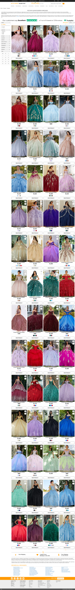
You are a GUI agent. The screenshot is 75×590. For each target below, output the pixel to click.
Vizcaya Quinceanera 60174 (51, 367)
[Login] (62, 1)
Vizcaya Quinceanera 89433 (35, 367)
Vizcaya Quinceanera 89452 (19, 402)
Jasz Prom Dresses (16, 575)
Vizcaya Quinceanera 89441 (67, 367)
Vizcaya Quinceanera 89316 (35, 297)
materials (4, 45)
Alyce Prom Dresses (16, 567)
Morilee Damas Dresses (33, 574)
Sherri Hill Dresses (48, 574)
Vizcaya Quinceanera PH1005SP (67, 87)
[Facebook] (15, 578)
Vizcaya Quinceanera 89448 (19, 472)
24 (8, 61)
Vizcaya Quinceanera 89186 (35, 87)
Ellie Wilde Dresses (16, 572)
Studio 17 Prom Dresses (65, 568)
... (70, 24)
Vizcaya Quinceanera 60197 (51, 437)
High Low (3, 31)
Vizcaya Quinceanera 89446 (35, 472)
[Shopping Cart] (58, 1)
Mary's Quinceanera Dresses (33, 573)
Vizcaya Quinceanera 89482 (35, 507)
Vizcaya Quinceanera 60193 (19, 262)
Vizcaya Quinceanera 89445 (51, 472)
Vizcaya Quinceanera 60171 (35, 332)
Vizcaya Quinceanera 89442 (35, 122)
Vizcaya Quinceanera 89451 (19, 542)
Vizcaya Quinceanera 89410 (51, 542)
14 (2, 59)
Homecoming (31, 582)
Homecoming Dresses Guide (42, 583)
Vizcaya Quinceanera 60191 (35, 192)
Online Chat (22, 3)
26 (2, 63)
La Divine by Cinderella (32, 570)
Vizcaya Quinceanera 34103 (35, 402)
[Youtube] (23, 578)
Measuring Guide (40, 584)
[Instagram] (12, 578)
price (3, 22)
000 (2, 53)
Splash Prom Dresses (64, 567)
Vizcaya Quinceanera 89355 (19, 297)
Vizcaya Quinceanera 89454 (67, 402)
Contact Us (48, 582)
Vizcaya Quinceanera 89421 (51, 157)
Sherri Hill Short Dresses (49, 575)
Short (3, 33)
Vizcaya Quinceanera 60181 (67, 52)
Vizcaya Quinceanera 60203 (19, 507)
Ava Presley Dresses (16, 568)
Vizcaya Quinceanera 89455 (35, 52)
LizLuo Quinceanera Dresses (33, 572)
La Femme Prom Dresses (33, 571)
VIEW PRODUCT (19, 58)
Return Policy (49, 584)
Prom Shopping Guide (41, 582)
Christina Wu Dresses (16, 570)
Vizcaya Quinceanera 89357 (51, 507)
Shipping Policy (49, 585)
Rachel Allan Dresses (48, 570)
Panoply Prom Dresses (48, 567)
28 (5, 63)
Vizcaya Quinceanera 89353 (51, 297)
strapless (18, 16)
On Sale (3, 26)
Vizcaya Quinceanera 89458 (19, 87)
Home (1, 8)
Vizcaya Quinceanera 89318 (67, 192)
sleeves (3, 47)
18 (8, 59)
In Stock (3, 27)
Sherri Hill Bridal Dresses (49, 573)
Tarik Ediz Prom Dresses (65, 569)
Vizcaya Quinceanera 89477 (35, 227)
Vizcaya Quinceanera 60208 (19, 122)
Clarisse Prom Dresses (16, 571)
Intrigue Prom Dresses (16, 574)
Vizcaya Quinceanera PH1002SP (51, 262)
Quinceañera (30, 583)
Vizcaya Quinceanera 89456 (67, 122)
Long (3, 32)
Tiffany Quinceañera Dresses (65, 571)
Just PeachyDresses (32, 568)
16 (5, 59)
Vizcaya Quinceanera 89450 (51, 122)
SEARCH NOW (61, 578)
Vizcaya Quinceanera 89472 (35, 262)
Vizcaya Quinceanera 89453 (67, 437)
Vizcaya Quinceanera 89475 (67, 542)
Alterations (48, 583)
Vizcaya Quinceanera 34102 (19, 157)
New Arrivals (30, 584)
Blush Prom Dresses (16, 569)
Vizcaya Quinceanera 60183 (19, 192)
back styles (4, 41)
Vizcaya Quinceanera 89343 (51, 402)
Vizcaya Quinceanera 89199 (67, 157)
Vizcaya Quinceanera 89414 (51, 52)
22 (5, 61)
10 (5, 57)
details (3, 49)
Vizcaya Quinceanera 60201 (51, 227)
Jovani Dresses (31, 567)
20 (2, 61)
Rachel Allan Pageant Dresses (49, 571)
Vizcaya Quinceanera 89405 (19, 367)
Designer (8, 8)
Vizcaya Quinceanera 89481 (51, 192)
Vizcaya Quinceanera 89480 (67, 227)
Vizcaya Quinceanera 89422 (35, 437)
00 (5, 53)
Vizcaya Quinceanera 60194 (19, 437)
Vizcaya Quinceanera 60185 (51, 87)
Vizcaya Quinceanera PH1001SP (19, 52)
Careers (48, 587)
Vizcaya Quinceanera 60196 (35, 542)
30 (8, 63)
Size (2, 51)
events (3, 39)
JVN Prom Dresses (32, 569)
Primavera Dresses (48, 568)
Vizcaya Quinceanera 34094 (67, 297)
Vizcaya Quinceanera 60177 (51, 332)
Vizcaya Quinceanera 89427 (67, 332)
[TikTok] (18, 578)
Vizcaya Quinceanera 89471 (35, 157)
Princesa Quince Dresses (49, 569)
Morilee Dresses (31, 575)
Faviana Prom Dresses (16, 573)
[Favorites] (54, 1)
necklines (4, 43)
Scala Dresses (47, 572)
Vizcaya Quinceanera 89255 (67, 262)
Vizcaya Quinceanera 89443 (67, 507)
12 (8, 57)
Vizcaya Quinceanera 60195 (19, 227)
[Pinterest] (20, 578)
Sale (29, 585)
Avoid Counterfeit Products (41, 585)
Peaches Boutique (65, 589)
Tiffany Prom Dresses (64, 570)
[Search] (63, 3)
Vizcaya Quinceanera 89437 (67, 472)
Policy (1, 589)
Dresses (4, 8)
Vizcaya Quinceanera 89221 (19, 332)
